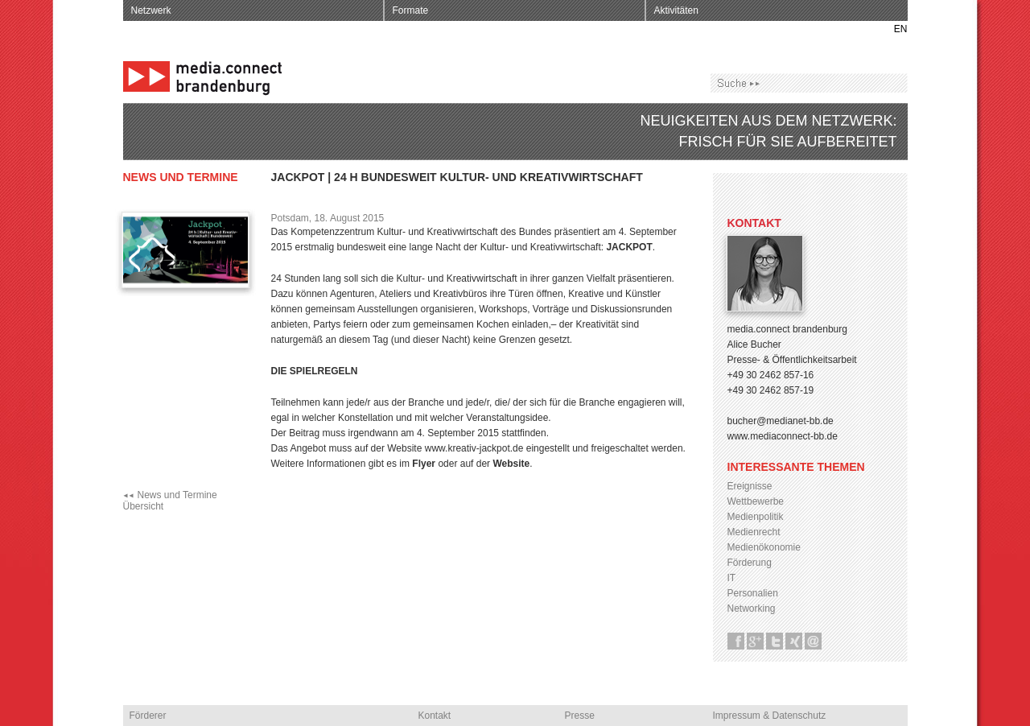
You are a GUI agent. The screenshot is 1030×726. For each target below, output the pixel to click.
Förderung (749, 562)
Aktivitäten (676, 10)
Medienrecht (754, 532)
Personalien (752, 593)
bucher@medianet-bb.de (780, 421)
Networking (751, 608)
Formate (411, 10)
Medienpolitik (755, 516)
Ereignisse (749, 486)
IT (731, 578)
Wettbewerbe (755, 501)
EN (901, 29)
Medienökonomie (764, 547)
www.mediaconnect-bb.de (782, 436)
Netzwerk (151, 10)
